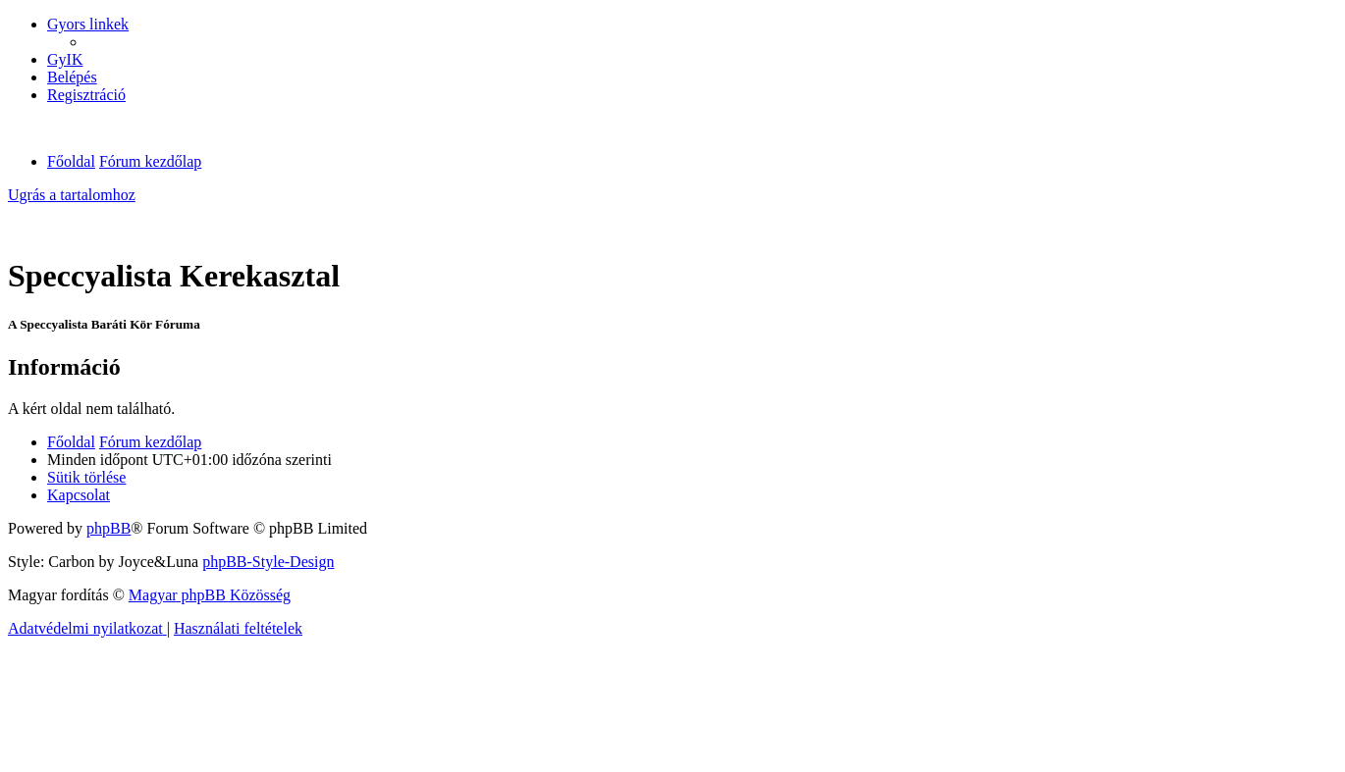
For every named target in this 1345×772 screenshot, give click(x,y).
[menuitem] (64, 59)
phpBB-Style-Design (268, 561)
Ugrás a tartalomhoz (71, 194)
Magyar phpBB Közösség (210, 595)
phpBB (108, 528)
